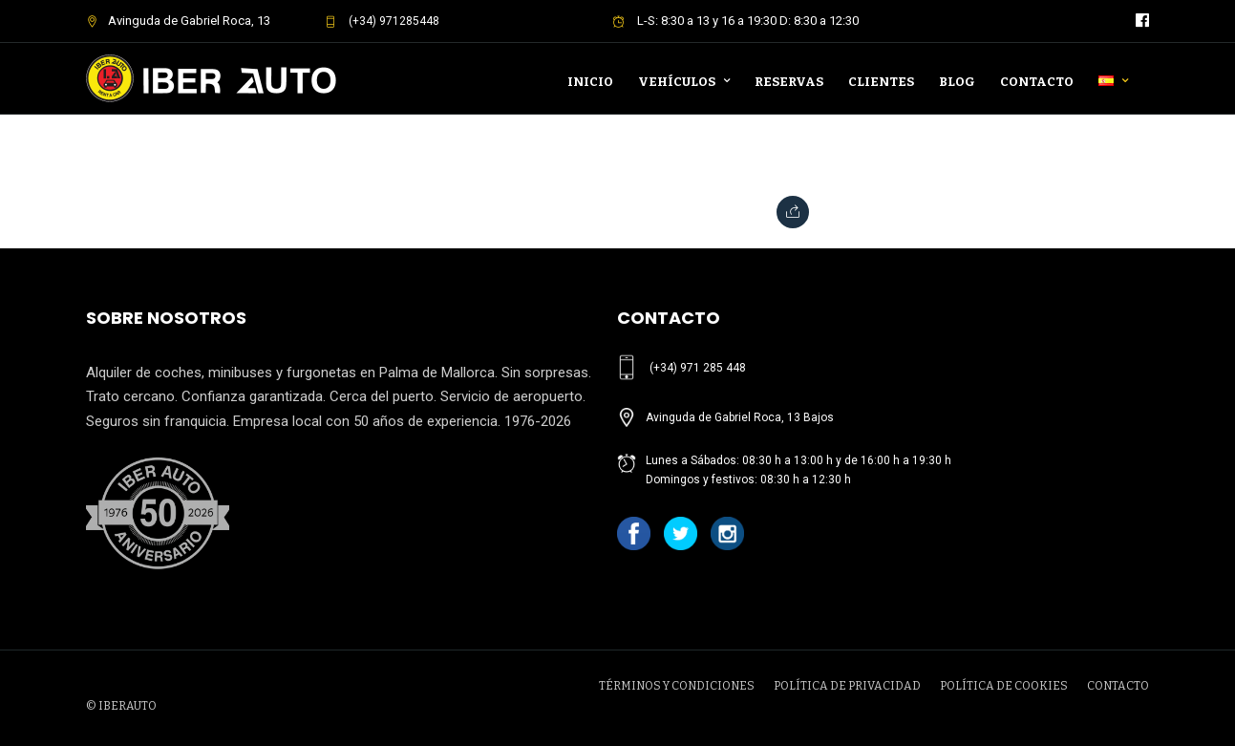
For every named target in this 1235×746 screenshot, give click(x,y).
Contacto (1037, 82)
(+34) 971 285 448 (697, 367)
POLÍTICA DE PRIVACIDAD (847, 686)
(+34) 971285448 (382, 21)
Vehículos (676, 82)
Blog (957, 82)
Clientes (881, 82)
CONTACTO (1118, 686)
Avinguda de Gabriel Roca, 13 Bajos (740, 417)
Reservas (789, 82)
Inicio (590, 82)
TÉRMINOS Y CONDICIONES (677, 686)
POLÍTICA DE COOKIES (1004, 686)
